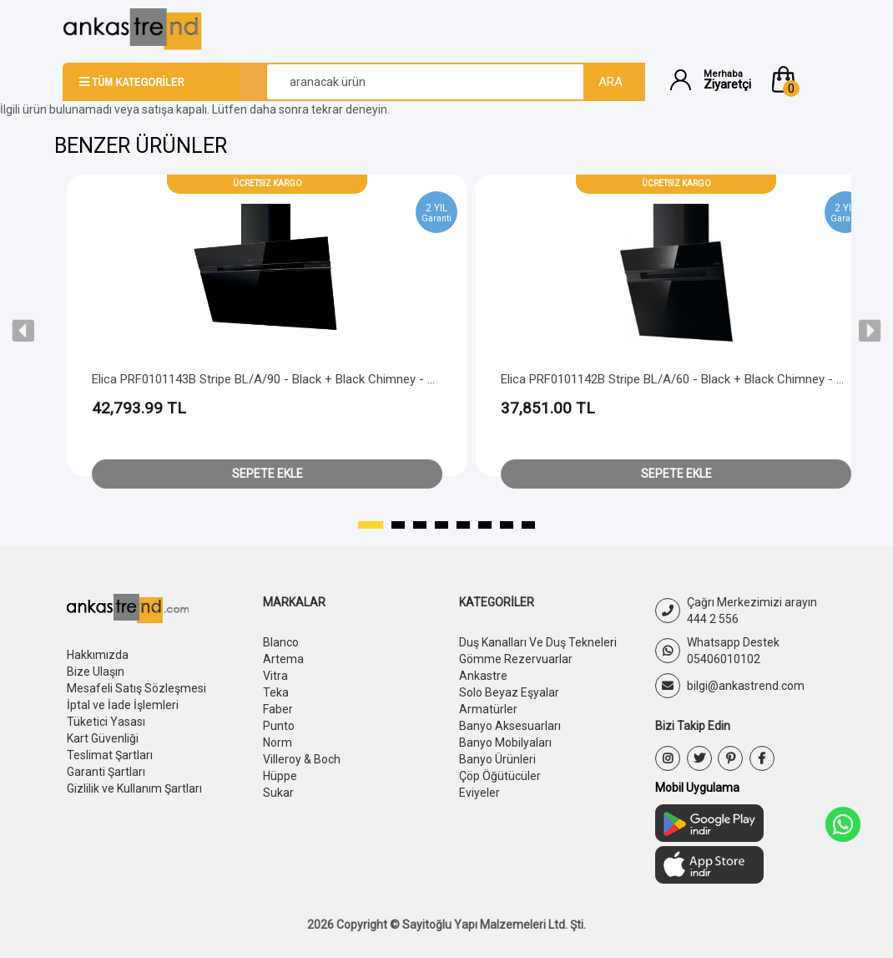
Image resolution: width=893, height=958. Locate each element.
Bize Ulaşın (95, 671)
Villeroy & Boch (302, 759)
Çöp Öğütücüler (500, 776)
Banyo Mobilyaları (505, 742)
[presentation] (23, 330)
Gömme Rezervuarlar (516, 659)
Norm (277, 742)
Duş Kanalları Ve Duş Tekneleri (538, 642)
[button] (799, 79)
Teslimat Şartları (110, 755)
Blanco (281, 642)
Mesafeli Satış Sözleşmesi (136, 688)
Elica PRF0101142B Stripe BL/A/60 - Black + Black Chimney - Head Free (696, 379)
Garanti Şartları (106, 771)
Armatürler (488, 709)
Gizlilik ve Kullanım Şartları (134, 788)
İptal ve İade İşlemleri (123, 705)
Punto (279, 725)
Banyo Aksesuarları (510, 725)
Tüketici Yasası (106, 721)
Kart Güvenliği (103, 738)
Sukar (278, 792)
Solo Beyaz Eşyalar (509, 692)
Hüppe (280, 776)
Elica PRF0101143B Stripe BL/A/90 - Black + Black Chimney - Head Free (287, 379)
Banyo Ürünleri (497, 759)
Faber (278, 709)
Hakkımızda (98, 654)
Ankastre (483, 675)
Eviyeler (479, 792)
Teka (276, 692)
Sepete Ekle (267, 473)
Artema (283, 659)
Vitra (275, 675)
